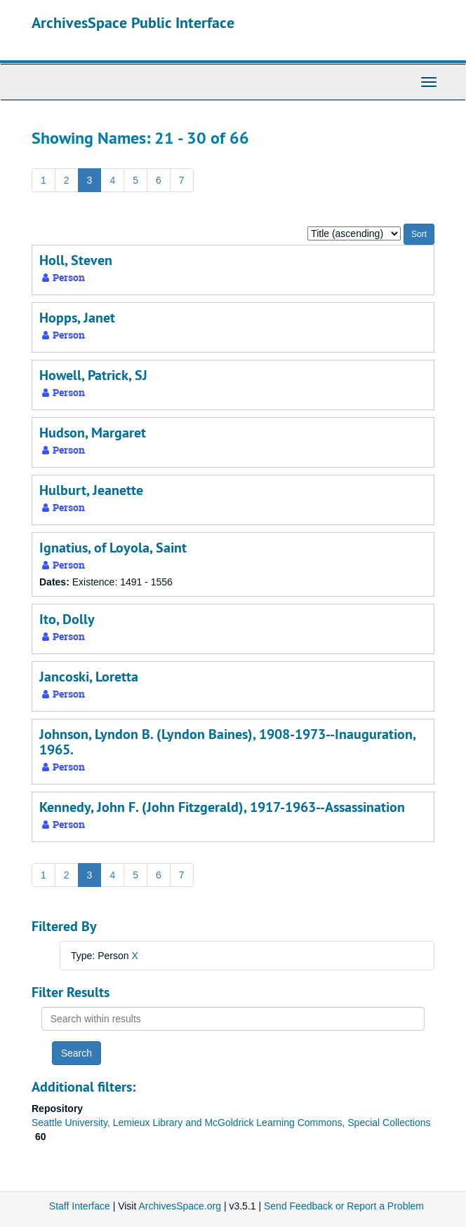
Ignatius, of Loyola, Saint (113, 547)
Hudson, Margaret (92, 432)
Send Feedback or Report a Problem (344, 1206)
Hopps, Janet (77, 318)
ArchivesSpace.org (179, 1206)
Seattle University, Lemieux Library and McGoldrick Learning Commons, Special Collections (231, 1122)
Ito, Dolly (67, 619)
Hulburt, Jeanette (91, 490)
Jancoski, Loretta (88, 676)
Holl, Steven (75, 260)
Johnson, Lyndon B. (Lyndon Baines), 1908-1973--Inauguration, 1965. (227, 742)
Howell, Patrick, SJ (93, 375)
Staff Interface (79, 1206)
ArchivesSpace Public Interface (133, 22)
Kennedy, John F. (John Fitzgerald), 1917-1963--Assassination (222, 807)
